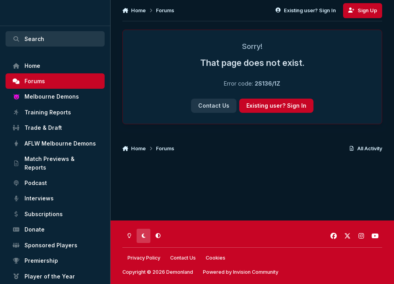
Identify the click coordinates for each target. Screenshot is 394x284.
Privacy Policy (144, 258)
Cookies (215, 258)
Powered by (240, 272)
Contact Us (213, 105)
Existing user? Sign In (276, 105)
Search (28, 39)
